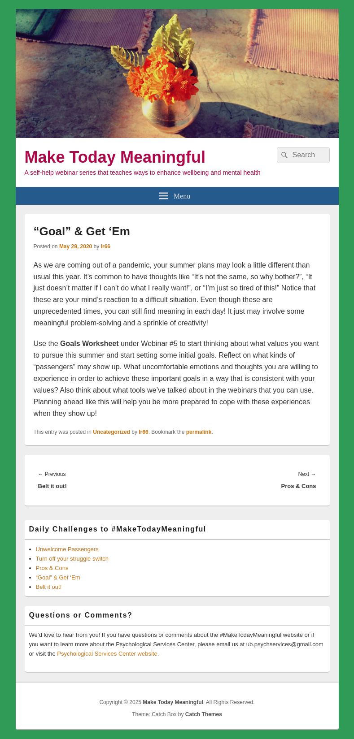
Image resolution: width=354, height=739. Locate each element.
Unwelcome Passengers (67, 549)
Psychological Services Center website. (108, 653)
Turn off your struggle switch (72, 558)
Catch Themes (203, 714)
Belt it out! (49, 586)
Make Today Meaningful (115, 157)
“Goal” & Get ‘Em (58, 577)
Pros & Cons (52, 568)
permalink (199, 432)
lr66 (105, 246)
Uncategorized (111, 432)
